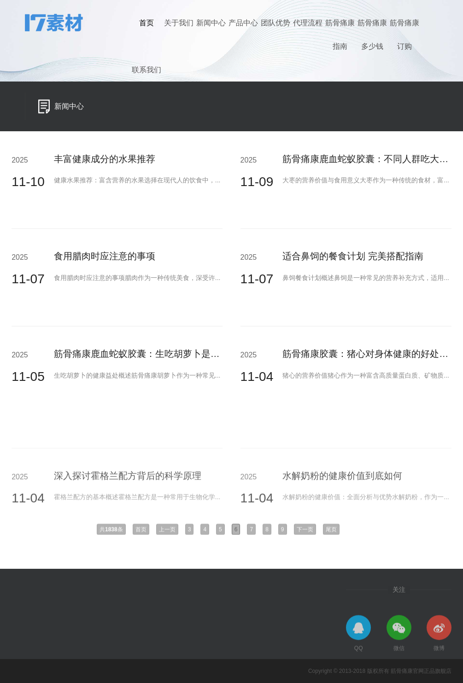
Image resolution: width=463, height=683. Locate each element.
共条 (111, 532)
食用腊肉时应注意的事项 (104, 259)
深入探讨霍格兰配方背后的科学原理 (127, 501)
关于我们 (178, 23)
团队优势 (275, 23)
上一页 (167, 532)
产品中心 (243, 23)
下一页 (305, 532)
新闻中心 (211, 23)
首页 (146, 23)
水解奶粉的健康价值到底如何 (342, 501)
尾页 (331, 532)
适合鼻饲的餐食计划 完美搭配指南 (352, 259)
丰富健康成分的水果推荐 (104, 162)
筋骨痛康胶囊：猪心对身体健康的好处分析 (369, 356)
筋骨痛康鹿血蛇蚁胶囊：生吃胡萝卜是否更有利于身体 (164, 356)
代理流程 (307, 23)
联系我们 (146, 70)
